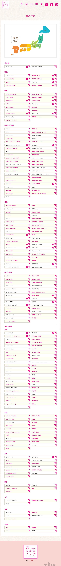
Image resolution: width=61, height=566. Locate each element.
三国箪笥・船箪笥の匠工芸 (11, 148)
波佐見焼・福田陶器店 (37, 470)
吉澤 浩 (8, 103)
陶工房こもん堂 (35, 387)
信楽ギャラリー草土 (36, 218)
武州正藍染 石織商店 (37, 97)
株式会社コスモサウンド (11, 120)
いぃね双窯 (8, 429)
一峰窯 (7, 435)
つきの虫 (8, 531)
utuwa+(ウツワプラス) (11, 355)
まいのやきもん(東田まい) (11, 488)
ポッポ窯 (34, 349)
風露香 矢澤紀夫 (9, 107)
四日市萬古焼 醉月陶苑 (11, 205)
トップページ (21, 4)
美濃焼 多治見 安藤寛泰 (38, 151)
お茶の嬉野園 (35, 438)
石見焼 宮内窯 (9, 282)
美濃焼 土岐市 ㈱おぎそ (11, 171)
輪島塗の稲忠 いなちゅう (38, 141)
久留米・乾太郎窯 (36, 339)
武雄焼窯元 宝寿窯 (36, 435)
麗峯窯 (33, 378)
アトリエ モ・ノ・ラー (11, 308)
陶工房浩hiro (35, 400)
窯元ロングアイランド (10, 180)
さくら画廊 (34, 422)
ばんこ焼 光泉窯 (36, 212)
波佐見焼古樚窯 (9, 463)
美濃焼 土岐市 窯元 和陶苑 (12, 158)
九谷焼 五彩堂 (9, 138)
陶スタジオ (34, 512)
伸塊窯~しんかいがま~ (37, 314)
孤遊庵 (7, 448)
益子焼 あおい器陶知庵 (11, 94)
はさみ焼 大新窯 (9, 476)
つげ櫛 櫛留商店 (36, 184)
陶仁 (7, 528)
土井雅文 (34, 260)
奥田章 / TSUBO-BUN (10, 228)
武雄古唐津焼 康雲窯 (10, 442)
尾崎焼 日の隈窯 (36, 416)
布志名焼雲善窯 (9, 279)
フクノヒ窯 (8, 215)
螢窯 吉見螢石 (9, 251)
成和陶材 (34, 365)
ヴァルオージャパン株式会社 (38, 254)
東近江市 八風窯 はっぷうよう (39, 228)
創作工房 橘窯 (9, 425)
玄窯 (33, 488)
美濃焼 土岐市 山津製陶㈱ (12, 167)
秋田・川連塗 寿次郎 (10, 85)
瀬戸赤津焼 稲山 (36, 190)
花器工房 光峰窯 (9, 445)
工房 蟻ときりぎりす (37, 345)
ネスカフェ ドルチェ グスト (12, 260)
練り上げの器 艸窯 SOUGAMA (13, 432)
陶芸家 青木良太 (35, 154)
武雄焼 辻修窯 (35, 432)
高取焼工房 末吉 (9, 384)
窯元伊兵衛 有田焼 (10, 419)
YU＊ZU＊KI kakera (37, 342)
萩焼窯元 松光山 (36, 308)
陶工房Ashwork (9, 276)
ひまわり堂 (8, 184)
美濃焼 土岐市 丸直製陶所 (12, 161)
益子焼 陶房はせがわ (37, 94)
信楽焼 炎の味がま (10, 221)
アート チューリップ (10, 397)
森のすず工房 (8, 491)
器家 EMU (34, 404)
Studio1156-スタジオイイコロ (12, 391)
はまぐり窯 (8, 177)
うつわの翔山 (35, 257)
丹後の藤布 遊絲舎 (10, 234)
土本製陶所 (8, 212)
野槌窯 (33, 419)
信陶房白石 (8, 400)
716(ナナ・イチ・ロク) (11, 404)
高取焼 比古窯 (35, 381)
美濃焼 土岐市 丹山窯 (37, 164)
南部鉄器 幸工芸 (36, 75)
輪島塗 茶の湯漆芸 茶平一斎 (39, 132)
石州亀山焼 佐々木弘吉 (37, 282)
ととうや (34, 368)
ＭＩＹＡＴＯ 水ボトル (11, 519)
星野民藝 (34, 391)
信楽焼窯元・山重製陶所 (37, 221)
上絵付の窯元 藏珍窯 (37, 180)
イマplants (8, 378)
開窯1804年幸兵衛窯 (36, 177)
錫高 (7, 352)
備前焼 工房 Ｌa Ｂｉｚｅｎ (38, 292)
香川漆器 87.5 (35, 318)
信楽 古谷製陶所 (9, 225)
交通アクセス (41, 4)
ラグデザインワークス (10, 113)
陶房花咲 (34, 429)
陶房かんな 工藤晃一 (37, 336)
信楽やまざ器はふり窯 (37, 231)
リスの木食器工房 (9, 154)
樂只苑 (33, 234)
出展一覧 (31, 4)
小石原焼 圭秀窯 (9, 358)
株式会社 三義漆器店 (37, 85)
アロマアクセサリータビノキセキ (13, 336)
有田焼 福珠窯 (35, 442)
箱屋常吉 (8, 244)
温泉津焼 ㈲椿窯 (36, 279)
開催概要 (26, 4)
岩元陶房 (34, 528)
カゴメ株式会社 (9, 193)
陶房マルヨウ (8, 82)
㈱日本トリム (35, 371)
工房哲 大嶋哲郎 (9, 97)
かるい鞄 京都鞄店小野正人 (12, 241)
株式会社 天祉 (9, 254)
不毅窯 (33, 205)
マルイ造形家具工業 (10, 78)
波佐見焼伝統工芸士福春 (11, 473)
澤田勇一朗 (34, 129)
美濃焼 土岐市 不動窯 (37, 161)
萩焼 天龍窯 (8, 311)
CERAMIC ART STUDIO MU (12, 342)
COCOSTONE (35, 358)
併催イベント (36, 4)
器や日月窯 (34, 107)
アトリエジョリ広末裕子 (11, 321)
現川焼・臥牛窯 (35, 463)
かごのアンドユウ (36, 100)
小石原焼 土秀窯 (36, 352)
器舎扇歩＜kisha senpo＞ (38, 500)
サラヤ (33, 425)
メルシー (8, 365)
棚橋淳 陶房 (8, 190)
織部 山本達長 (35, 276)
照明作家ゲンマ (9, 100)
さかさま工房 (8, 467)
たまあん (34, 397)
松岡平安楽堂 (35, 241)
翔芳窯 (7, 460)
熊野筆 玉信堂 (35, 295)
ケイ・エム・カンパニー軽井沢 (39, 193)
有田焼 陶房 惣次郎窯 (11, 416)
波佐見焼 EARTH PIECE (12, 470)
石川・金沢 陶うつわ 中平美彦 (13, 141)
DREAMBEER (35, 110)
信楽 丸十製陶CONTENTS (38, 225)
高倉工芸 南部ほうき (37, 78)
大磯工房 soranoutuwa (37, 116)
